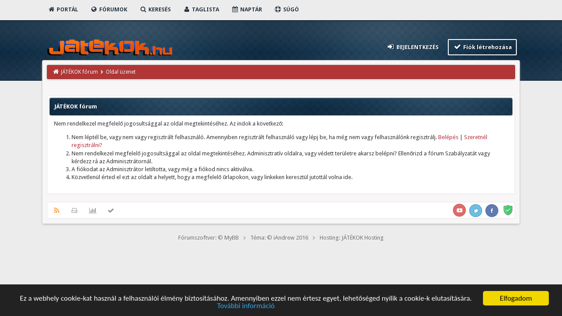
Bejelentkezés (412, 46)
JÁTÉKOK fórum (79, 72)
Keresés (155, 9)
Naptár (246, 9)
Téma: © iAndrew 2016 (279, 237)
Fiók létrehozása (482, 46)
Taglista (201, 9)
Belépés (448, 137)
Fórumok (108, 9)
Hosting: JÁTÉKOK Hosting (352, 237)
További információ (245, 306)
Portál (62, 9)
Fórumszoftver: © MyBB (208, 237)
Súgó (286, 9)
